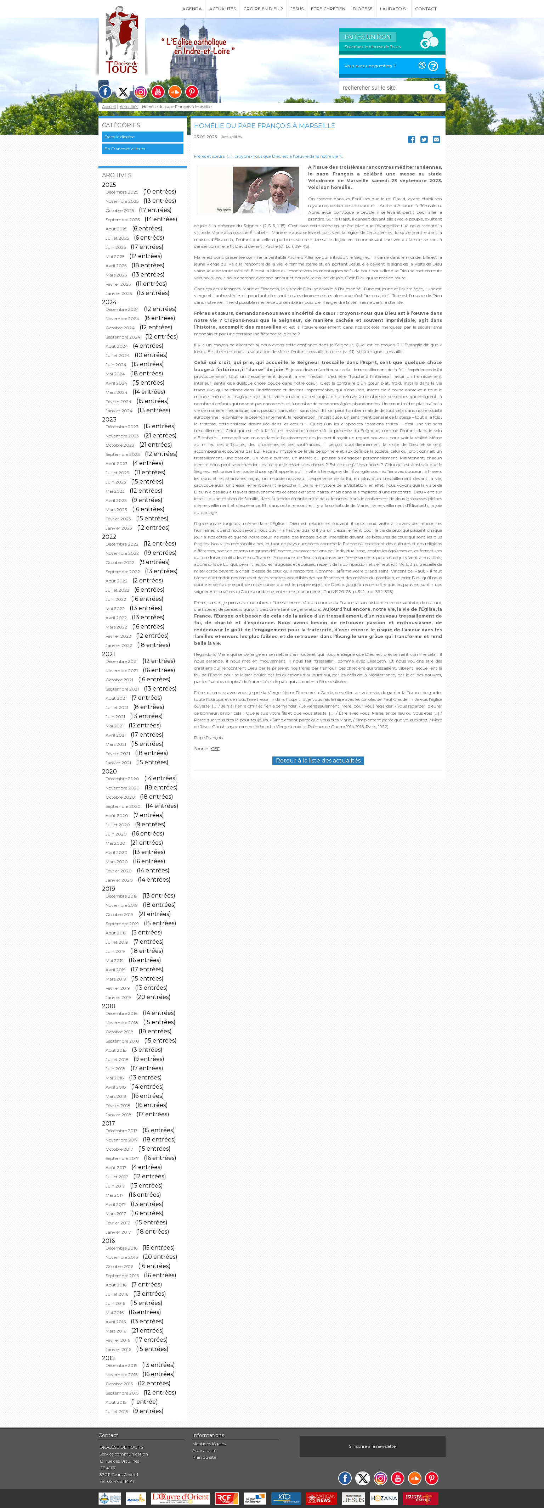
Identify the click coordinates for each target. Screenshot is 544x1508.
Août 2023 (117, 463)
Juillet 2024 (118, 355)
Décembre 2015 (121, 1365)
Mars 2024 (117, 392)
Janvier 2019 (118, 997)
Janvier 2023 (119, 528)
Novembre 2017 (122, 1140)
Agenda (192, 8)
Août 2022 (117, 580)
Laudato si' (394, 8)
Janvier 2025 (119, 293)
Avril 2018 (116, 1087)
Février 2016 (118, 1340)
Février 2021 (118, 753)
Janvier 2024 (119, 410)
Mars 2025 (116, 275)
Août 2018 (116, 1050)
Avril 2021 (116, 735)
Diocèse (363, 8)
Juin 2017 (115, 1186)
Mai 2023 (115, 491)
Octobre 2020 (120, 797)
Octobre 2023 (120, 445)
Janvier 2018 (118, 1114)
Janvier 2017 (118, 1232)
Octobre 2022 (120, 562)
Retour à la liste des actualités (318, 760)
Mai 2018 (115, 1077)
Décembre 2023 (122, 426)
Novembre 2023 (122, 436)
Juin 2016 (115, 1303)
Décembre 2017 (121, 1130)
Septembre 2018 (122, 1041)
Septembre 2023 (123, 454)
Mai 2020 (115, 843)
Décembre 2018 (122, 1013)
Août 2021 (116, 698)
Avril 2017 (116, 1204)
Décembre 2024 (122, 309)
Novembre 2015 (121, 1374)
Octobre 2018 (120, 1031)
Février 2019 (118, 988)
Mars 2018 (116, 1096)
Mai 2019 (115, 960)
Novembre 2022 (122, 553)
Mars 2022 (116, 627)
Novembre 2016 (122, 1257)
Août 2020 (117, 815)
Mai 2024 (115, 373)
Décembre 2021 (121, 661)
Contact (426, 8)
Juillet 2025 (117, 238)
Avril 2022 (116, 617)
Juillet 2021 (117, 707)
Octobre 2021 (119, 679)
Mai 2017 (115, 1195)
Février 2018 (118, 1105)
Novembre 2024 (122, 318)
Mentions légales (209, 1443)
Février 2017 (118, 1222)
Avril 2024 (116, 383)
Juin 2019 (115, 951)
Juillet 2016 (117, 1294)
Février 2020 (119, 870)
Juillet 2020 (118, 824)
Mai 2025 (115, 256)
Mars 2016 (116, 1331)
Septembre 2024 (123, 337)
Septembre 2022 (123, 571)
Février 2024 (118, 401)
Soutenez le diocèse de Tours (373, 46)
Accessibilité (204, 1450)
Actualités (222, 8)
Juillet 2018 (117, 1059)
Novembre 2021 (122, 670)
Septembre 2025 (123, 219)
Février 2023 (118, 518)
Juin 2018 (115, 1068)
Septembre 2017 (122, 1158)
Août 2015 (116, 1402)
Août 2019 (116, 932)
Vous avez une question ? (370, 65)
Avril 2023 (116, 500)
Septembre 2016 (122, 1275)
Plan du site (204, 1457)
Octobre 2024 (120, 327)
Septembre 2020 (123, 806)
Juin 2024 (116, 364)
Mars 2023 (116, 509)
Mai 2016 (115, 1312)
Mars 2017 (116, 1213)
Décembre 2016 (121, 1248)
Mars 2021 (116, 744)
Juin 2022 (116, 599)
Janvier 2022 (119, 645)
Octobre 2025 (120, 210)
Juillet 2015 (117, 1411)
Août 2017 (116, 1167)
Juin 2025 (116, 247)
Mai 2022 (115, 608)
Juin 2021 (115, 716)
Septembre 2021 (122, 689)
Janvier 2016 (118, 1349)
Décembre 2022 (122, 544)
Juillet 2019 (117, 942)
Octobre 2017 (119, 1149)
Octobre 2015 (119, 1383)
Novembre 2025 (122, 201)
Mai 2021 (115, 725)
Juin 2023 (116, 482)
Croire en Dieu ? (263, 8)
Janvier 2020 (119, 880)
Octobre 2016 (119, 1266)
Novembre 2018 (122, 1022)
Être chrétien (328, 8)
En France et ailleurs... (126, 148)
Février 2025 (118, 284)
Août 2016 (116, 1285)
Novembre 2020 (123, 788)
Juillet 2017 (117, 1176)
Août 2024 (117, 346)
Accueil (109, 107)
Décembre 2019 (121, 896)
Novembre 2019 (122, 905)
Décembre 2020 (122, 778)
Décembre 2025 (122, 192)
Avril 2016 (116, 1321)
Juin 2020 (116, 834)
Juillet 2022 (117, 590)
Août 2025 (116, 228)
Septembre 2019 (122, 923)
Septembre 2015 (122, 1393)
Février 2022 (118, 636)
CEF (215, 748)
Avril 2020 (117, 852)
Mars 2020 (117, 861)
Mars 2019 (116, 979)
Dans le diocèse (119, 136)
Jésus (297, 8)
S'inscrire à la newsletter (373, 1446)
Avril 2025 (116, 265)
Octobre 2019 (119, 914)
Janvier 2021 (118, 762)
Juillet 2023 (117, 472)
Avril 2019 (116, 969)
